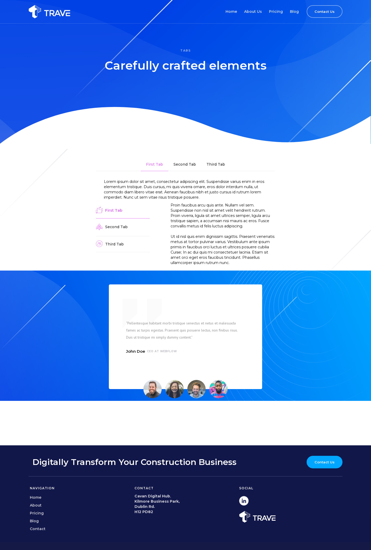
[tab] (154, 164)
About (36, 505)
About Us (253, 11)
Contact (38, 528)
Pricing (276, 11)
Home (231, 11)
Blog (294, 11)
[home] (49, 12)
